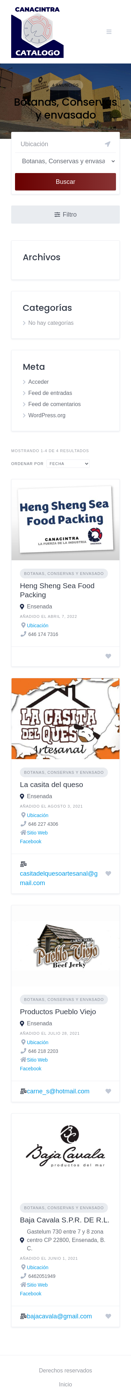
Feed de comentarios (54, 404)
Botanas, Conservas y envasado (64, 573)
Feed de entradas (50, 393)
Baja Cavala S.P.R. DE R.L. (64, 1220)
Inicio (65, 1384)
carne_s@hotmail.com (58, 1091)
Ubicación (37, 625)
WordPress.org (46, 415)
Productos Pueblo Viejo (58, 1012)
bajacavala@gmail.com (59, 1316)
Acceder (38, 382)
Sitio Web (37, 833)
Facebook (30, 841)
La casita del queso (51, 784)
